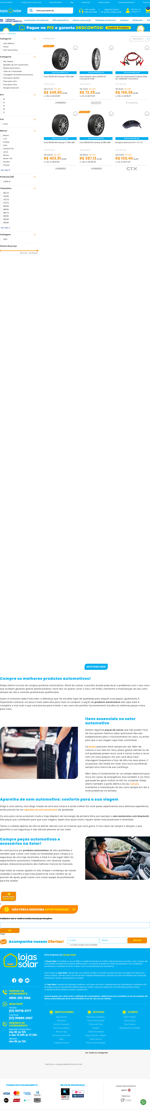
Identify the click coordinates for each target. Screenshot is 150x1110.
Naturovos (146, 2)
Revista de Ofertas (56, 2)
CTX (5, 138)
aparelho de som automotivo (40, 809)
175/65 (6, 196)
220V (5, 239)
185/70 (6, 213)
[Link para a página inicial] (2, 34)
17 (4, 112)
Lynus (5, 152)
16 (4, 109)
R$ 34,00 (23, 253)
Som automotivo (10, 50)
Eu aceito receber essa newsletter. (84, 945)
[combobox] (50, 10)
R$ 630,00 (33, 253)
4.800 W (6, 181)
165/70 (6, 193)
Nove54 (6, 162)
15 (4, 99)
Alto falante (8, 61)
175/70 (6, 199)
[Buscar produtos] (31, 10)
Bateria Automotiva (11, 68)
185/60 (6, 206)
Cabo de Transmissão (12, 71)
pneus (92, 746)
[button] (19, 39)
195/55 (6, 216)
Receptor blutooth (11, 88)
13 (4, 106)
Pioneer (6, 165)
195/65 (6, 222)
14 (4, 102)
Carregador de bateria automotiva (18, 74)
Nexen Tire (7, 158)
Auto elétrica (8, 43)
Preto (5, 124)
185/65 (6, 209)
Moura (6, 155)
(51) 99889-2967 (20, 1018)
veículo (134, 783)
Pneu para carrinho (11, 78)
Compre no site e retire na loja (31, 2)
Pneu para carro (10, 81)
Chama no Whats (104, 2)
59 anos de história (6, 2)
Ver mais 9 (5, 170)
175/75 (6, 203)
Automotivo (11, 34)
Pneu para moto (10, 84)
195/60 (6, 219)
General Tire (8, 148)
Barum (6, 135)
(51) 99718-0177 (20, 1011)
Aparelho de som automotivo (15, 65)
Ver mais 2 (5, 228)
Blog (71, 2)
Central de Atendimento (126, 2)
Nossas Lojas (86, 2)
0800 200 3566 (19, 998)
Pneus (5, 47)
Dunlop (6, 142)
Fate (5, 145)
